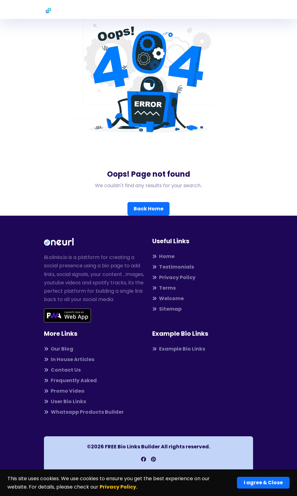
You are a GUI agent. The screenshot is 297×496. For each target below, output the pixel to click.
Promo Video (64, 391)
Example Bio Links (178, 348)
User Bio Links (65, 401)
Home (163, 256)
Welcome (168, 298)
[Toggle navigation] (248, 9)
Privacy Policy (174, 277)
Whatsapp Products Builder (84, 412)
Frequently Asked (70, 380)
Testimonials (173, 266)
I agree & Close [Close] (263, 482)
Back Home (148, 208)
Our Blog (58, 348)
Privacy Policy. (118, 486)
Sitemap (167, 309)
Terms (164, 287)
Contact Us (62, 369)
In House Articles (69, 359)
